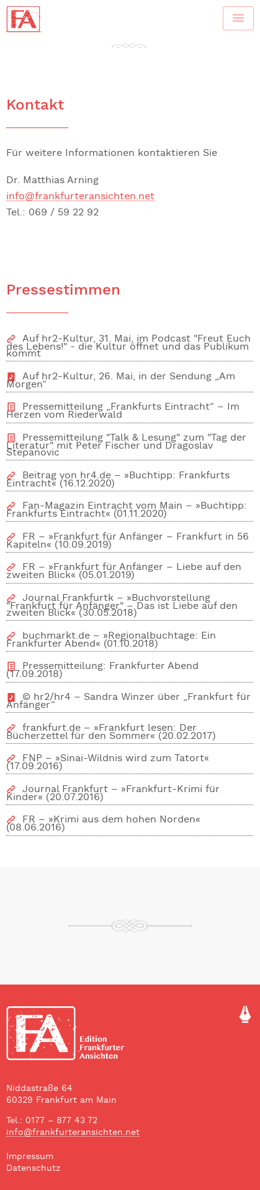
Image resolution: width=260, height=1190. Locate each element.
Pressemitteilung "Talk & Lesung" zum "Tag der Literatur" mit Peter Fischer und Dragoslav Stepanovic (126, 445)
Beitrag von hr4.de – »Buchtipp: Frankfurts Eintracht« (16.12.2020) (118, 480)
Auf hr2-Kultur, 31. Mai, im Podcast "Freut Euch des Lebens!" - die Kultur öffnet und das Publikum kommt (128, 346)
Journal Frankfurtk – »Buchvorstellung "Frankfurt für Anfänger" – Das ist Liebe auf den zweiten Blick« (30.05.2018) (122, 606)
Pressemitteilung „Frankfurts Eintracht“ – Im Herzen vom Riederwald (123, 411)
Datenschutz (33, 1169)
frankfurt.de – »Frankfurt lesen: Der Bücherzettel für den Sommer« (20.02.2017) (111, 732)
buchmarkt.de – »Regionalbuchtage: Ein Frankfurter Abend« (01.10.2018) (111, 640)
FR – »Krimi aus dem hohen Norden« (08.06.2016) (103, 824)
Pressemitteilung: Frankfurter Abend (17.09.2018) (102, 670)
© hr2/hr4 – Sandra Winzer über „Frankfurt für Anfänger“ (128, 701)
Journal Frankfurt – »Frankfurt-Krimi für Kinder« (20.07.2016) (113, 793)
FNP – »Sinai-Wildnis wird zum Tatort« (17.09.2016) (107, 763)
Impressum (29, 1157)
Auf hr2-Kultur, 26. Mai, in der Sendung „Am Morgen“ (120, 381)
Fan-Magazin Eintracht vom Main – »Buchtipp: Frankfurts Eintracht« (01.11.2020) (126, 510)
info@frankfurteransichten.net (80, 197)
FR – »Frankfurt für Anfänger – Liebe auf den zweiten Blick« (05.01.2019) (123, 571)
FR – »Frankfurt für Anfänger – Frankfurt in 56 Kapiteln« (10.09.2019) (127, 541)
